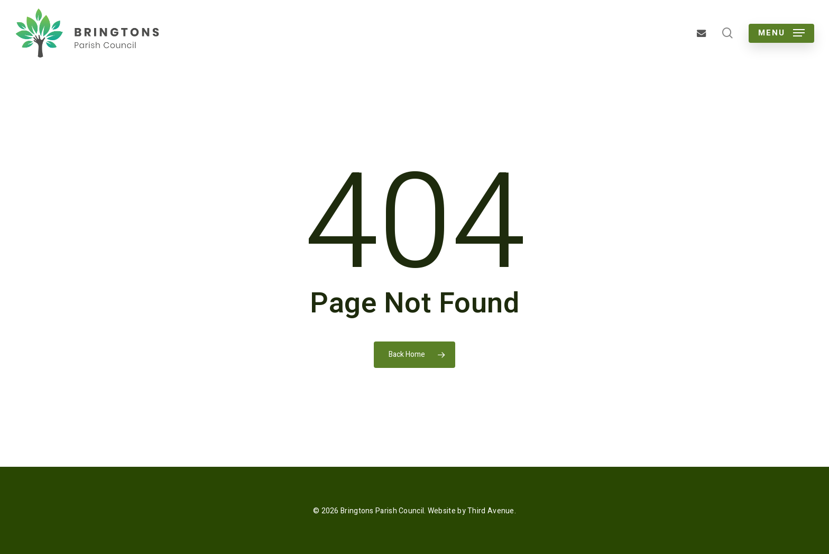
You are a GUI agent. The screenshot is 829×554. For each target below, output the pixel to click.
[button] (781, 33)
